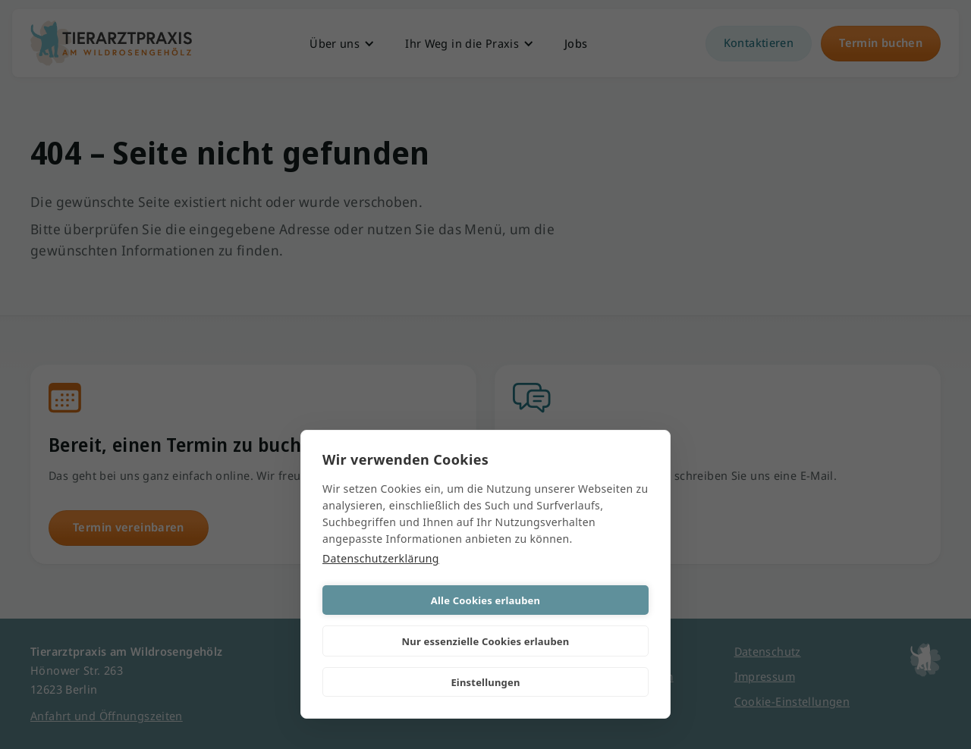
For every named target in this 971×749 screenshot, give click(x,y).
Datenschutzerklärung (380, 558)
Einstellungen (485, 682)
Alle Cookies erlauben (485, 600)
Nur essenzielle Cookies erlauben (486, 641)
